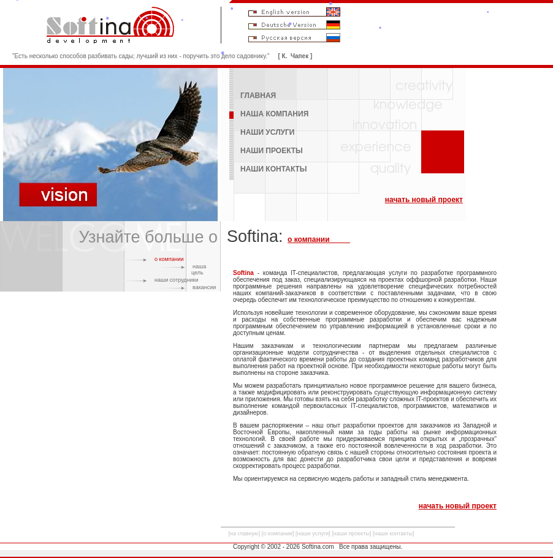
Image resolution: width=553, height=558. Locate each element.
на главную (244, 533)
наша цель (198, 269)
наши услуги (313, 533)
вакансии (204, 287)
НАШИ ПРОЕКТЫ (271, 150)
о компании (169, 259)
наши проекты (352, 533)
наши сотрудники (176, 280)
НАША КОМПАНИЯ (274, 114)
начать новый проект (424, 199)
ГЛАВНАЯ (258, 95)
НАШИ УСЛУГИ (267, 132)
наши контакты (394, 533)
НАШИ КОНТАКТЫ (273, 169)
